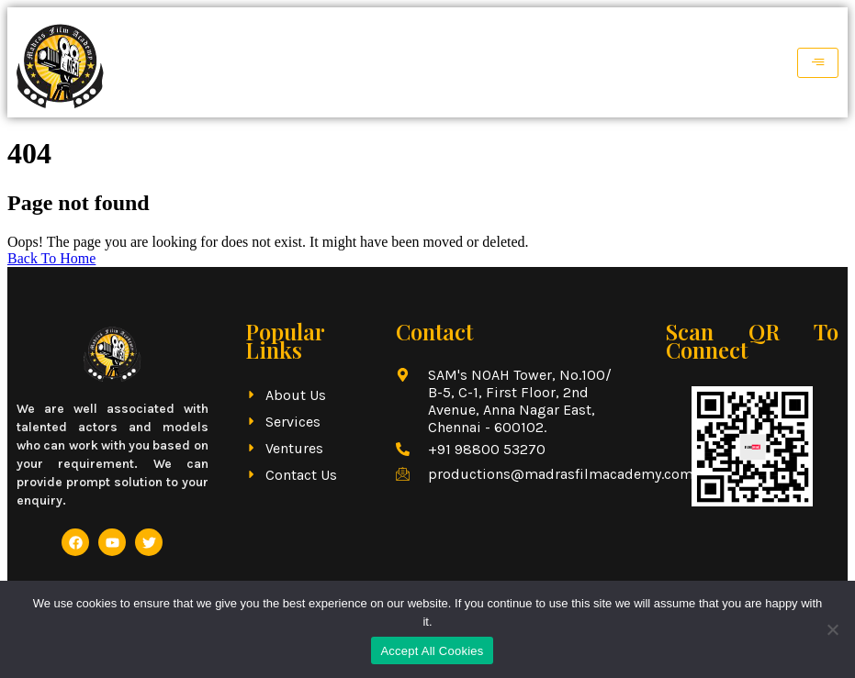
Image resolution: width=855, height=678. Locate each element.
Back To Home (51, 258)
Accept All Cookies (431, 651)
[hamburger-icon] (817, 63)
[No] (832, 629)
